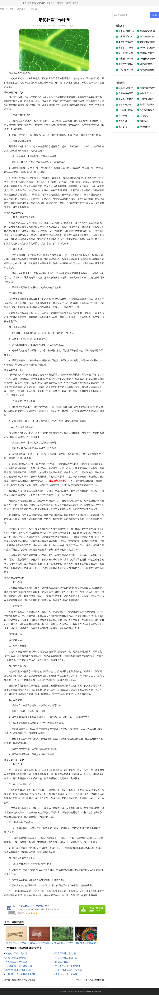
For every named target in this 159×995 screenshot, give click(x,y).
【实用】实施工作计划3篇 (93, 980)
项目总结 (123, 127)
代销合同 (144, 116)
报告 (24, 3)
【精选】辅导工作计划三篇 (18, 966)
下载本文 (72, 26)
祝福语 (75, 3)
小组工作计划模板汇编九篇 (68, 970)
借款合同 (144, 121)
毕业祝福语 (145, 127)
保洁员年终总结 (126, 99)
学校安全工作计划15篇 (16, 954)
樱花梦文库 (75, 992)
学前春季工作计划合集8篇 (68, 966)
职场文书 (32, 3)
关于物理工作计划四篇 (66, 974)
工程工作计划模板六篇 (66, 958)
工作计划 (33, 9)
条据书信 (50, 3)
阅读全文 (62, 26)
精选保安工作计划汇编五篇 (23, 980)
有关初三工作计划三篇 (16, 962)
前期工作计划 (61, 962)
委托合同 (123, 121)
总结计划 (41, 3)
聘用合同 (123, 116)
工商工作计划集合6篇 (65, 954)
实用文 (68, 3)
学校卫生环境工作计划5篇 (18, 970)
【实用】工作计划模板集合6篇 (20, 974)
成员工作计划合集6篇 (15, 958)
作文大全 (60, 3)
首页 (12, 9)
